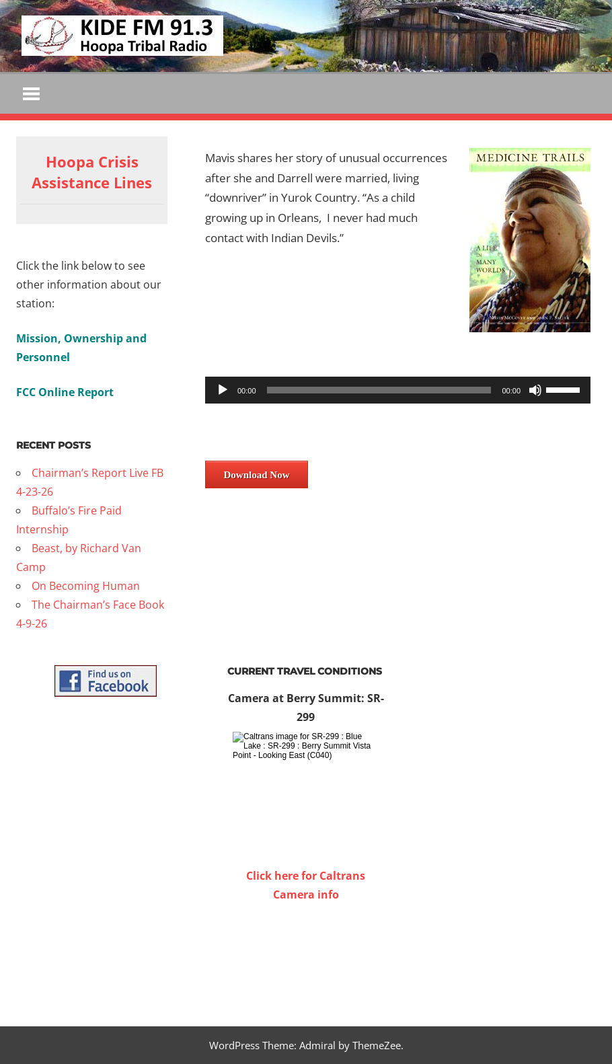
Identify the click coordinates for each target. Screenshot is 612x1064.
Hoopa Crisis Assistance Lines (92, 171)
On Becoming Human (86, 585)
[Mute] (535, 390)
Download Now (257, 474)
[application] (397, 390)
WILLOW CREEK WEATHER (306, 954)
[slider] (379, 390)
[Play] (222, 390)
